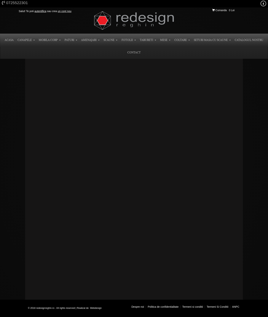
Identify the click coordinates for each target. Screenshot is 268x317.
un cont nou (64, 11)
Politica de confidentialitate (163, 306)
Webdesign (96, 308)
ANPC (235, 306)
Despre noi (137, 306)
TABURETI (148, 40)
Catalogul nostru (249, 40)
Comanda (219, 10)
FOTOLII (129, 40)
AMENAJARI (90, 40)
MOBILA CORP (50, 40)
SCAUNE (110, 40)
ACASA (9, 40)
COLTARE (182, 40)
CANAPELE (26, 40)
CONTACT (134, 52)
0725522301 (15, 3)
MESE (165, 40)
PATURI (71, 40)
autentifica (40, 11)
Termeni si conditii (192, 306)
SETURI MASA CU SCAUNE (212, 40)
